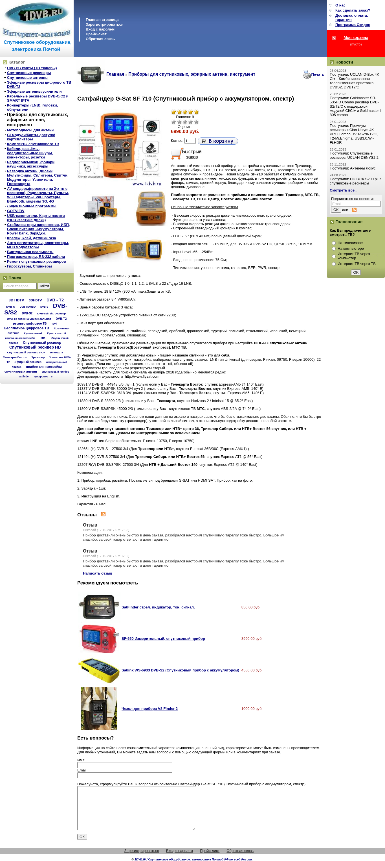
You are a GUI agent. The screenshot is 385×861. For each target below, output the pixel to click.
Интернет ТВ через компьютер (354, 256)
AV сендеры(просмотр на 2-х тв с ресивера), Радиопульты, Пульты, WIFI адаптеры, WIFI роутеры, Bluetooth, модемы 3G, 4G (38, 194)
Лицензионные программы (31, 206)
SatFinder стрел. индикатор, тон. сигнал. (158, 607)
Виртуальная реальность (30, 252)
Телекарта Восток (15, 357)
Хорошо (190, 122)
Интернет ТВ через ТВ (357, 264)
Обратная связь (100, 39)
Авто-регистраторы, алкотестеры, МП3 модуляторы (38, 245)
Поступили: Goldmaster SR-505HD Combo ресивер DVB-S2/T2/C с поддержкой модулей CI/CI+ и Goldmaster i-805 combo (356, 106)
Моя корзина (356, 37)
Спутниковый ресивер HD (35, 347)
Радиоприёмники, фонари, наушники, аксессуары (31, 164)
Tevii (54, 323)
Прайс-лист (96, 34)
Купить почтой (33, 333)
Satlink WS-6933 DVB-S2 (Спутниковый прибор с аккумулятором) (180, 670)
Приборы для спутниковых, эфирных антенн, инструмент (37, 119)
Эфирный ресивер (27, 362)
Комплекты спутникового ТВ (33, 144)
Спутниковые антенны (28, 77)
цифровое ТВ (43, 376)
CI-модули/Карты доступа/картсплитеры (31, 137)
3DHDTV (35, 300)
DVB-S (44, 306)
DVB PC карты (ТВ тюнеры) (32, 68)
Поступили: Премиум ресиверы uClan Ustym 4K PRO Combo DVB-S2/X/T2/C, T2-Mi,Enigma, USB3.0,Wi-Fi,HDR (354, 134)
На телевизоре (350, 243)
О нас (340, 5)
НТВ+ (43, 338)
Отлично (196, 122)
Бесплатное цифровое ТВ (26, 328)
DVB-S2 (27, 313)
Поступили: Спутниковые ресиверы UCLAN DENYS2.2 (354, 155)
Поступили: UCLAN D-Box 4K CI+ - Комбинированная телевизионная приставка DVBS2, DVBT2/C (354, 80)
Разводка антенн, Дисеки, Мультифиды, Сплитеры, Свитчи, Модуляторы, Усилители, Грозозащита (38, 177)
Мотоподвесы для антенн (30, 130)
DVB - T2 (55, 300)
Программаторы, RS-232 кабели (36, 257)
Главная (115, 74)
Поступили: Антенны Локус (353, 168)
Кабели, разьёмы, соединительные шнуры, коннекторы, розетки (30, 153)
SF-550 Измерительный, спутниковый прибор (163, 638)
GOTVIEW (15, 211)
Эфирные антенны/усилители (34, 91)
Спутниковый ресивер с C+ (26, 352)
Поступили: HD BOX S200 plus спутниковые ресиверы (355, 181)
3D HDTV (16, 300)
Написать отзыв (98, 573)
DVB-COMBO (28, 306)
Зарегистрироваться (105, 24)
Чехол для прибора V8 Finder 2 (150, 708)
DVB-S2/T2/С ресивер (51, 313)
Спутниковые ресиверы (29, 73)
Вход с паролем (100, 29)
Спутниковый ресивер (42, 343)
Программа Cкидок (352, 25)
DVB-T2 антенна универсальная (29, 318)
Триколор (38, 357)
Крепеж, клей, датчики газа (31, 238)
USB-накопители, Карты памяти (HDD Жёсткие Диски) (36, 218)
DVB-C (10, 306)
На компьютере (351, 248)
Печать (317, 74)
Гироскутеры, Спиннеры (29, 266)
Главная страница (102, 20)
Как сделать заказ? (352, 10)
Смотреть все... (344, 190)
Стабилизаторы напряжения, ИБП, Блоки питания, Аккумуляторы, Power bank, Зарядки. (38, 229)
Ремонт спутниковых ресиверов (36, 261)
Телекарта (56, 352)
